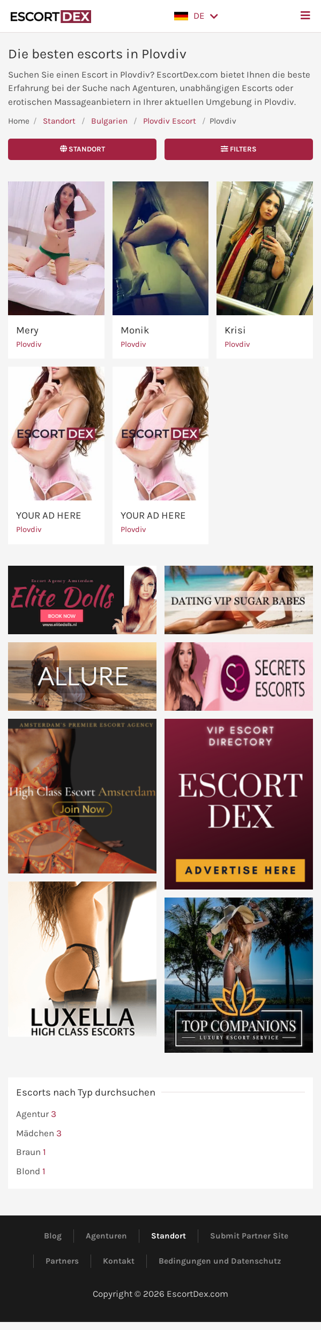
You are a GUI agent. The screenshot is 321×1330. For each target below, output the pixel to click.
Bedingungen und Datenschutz (220, 1261)
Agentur (36, 1114)
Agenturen (106, 1236)
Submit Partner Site (249, 1236)
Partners (62, 1261)
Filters (239, 149)
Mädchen (39, 1134)
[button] (196, 16)
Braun (31, 1152)
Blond (31, 1172)
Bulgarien (109, 121)
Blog (53, 1236)
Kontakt (119, 1261)
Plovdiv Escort (169, 121)
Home (18, 121)
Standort (59, 121)
